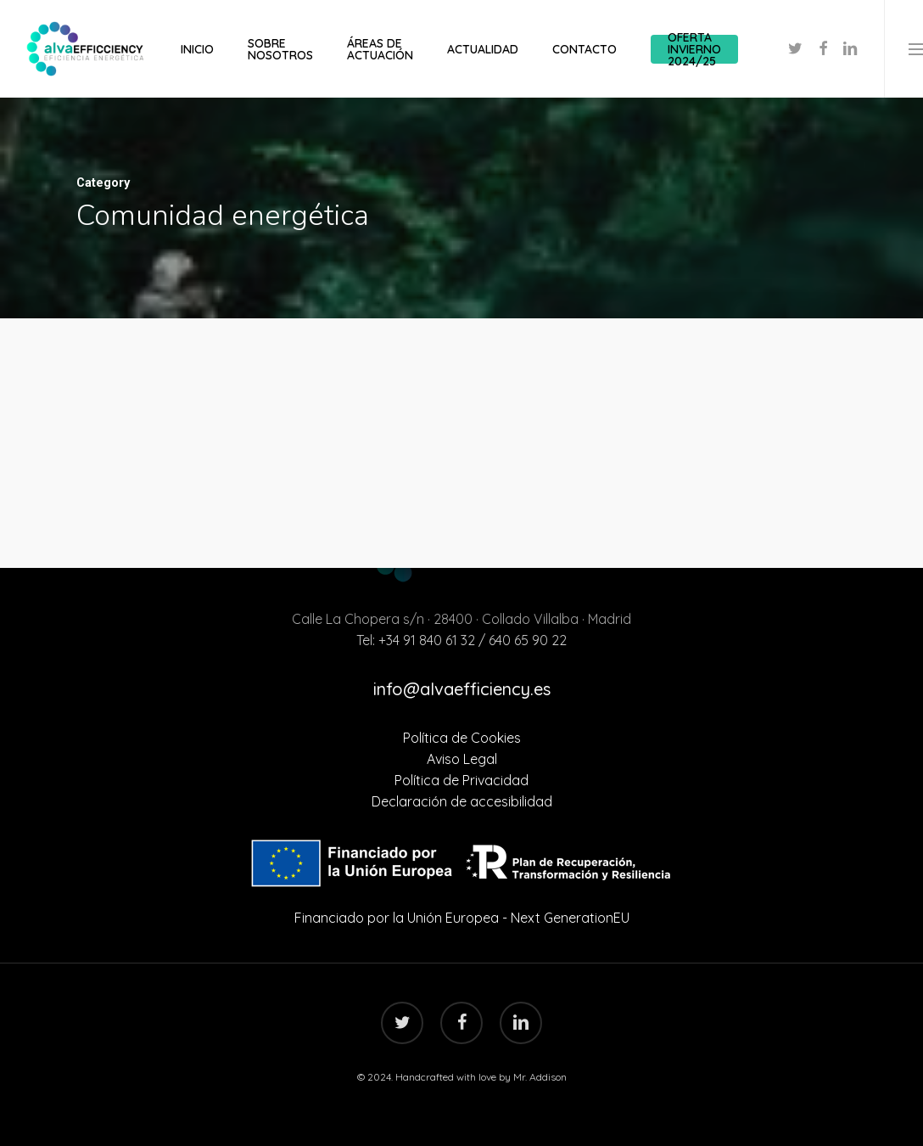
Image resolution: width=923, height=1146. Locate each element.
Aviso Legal (462, 758)
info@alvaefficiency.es (462, 688)
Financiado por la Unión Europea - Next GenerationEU (461, 917)
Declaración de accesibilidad (462, 801)
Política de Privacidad (461, 780)
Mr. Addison (540, 1076)
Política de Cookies (462, 737)
